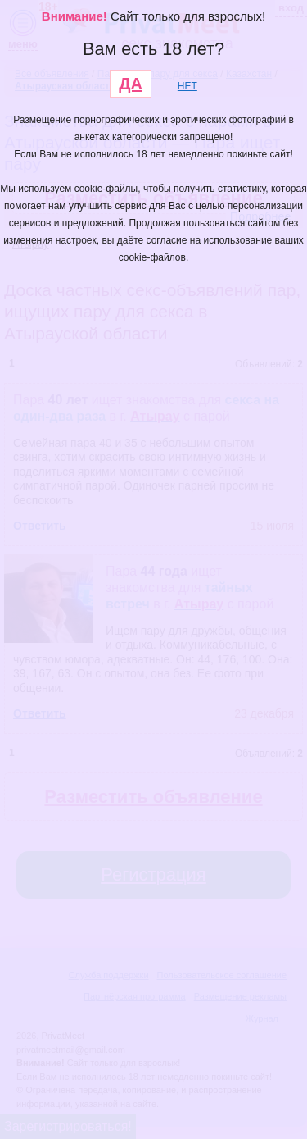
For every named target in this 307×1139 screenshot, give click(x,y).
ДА (130, 84)
